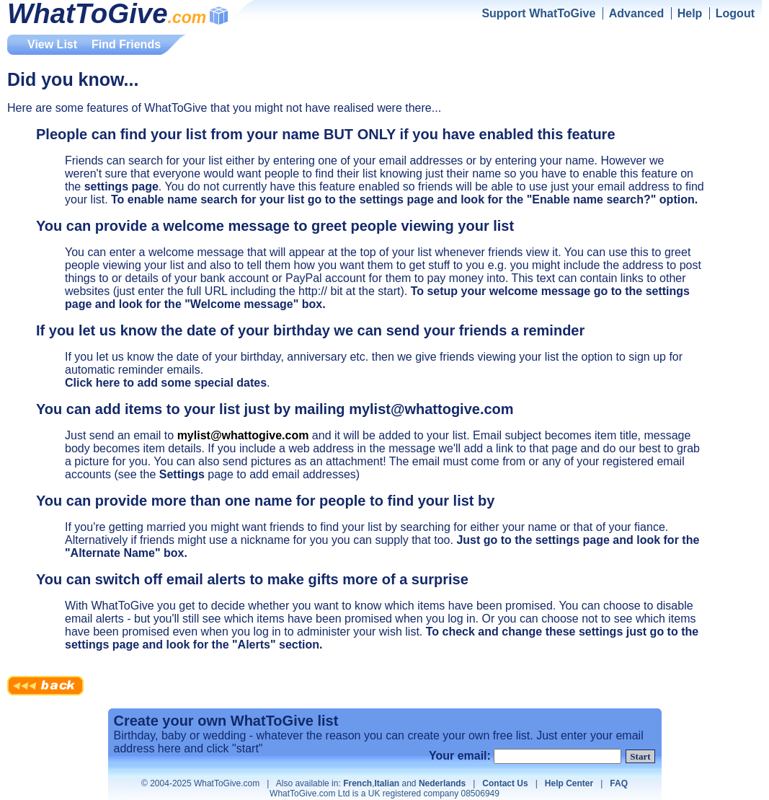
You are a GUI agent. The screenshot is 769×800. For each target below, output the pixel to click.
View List (52, 44)
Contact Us (505, 783)
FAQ (619, 783)
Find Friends (126, 44)
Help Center (569, 783)
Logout (735, 13)
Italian (386, 783)
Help (690, 13)
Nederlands (442, 783)
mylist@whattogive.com (243, 435)
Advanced (636, 13)
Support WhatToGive (538, 13)
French (357, 783)
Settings (182, 474)
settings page (121, 186)
